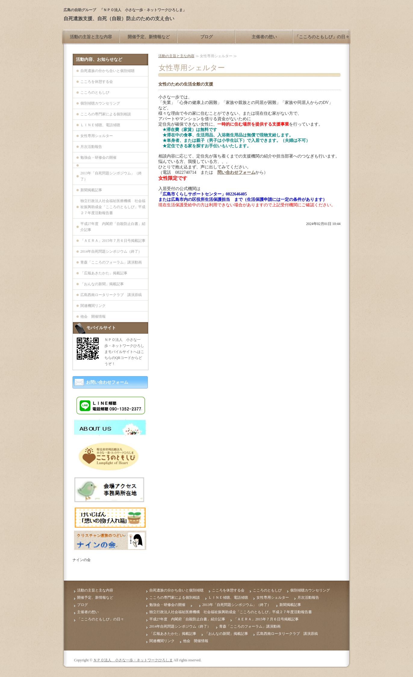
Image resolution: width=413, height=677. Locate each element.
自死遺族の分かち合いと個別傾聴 (107, 71)
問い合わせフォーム (236, 172)
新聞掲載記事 (91, 190)
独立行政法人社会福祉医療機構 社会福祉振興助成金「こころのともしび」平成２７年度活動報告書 (112, 207)
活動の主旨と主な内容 (91, 37)
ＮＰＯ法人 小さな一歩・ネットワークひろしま (133, 660)
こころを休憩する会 (96, 82)
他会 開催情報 (93, 316)
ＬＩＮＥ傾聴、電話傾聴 (100, 125)
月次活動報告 (91, 147)
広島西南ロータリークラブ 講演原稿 (111, 295)
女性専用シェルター (96, 136)
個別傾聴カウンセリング (100, 103)
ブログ (206, 37)
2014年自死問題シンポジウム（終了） (111, 251)
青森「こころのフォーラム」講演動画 (111, 262)
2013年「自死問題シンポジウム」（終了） (111, 176)
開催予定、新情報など (149, 37)
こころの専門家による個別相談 (105, 114)
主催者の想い (264, 37)
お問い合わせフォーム (107, 382)
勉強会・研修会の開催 (98, 157)
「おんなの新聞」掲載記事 (102, 284)
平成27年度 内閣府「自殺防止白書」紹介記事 (112, 227)
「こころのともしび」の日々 (322, 37)
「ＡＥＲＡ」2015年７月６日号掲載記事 (112, 241)
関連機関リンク (93, 306)
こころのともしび (94, 92)
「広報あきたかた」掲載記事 (103, 273)
